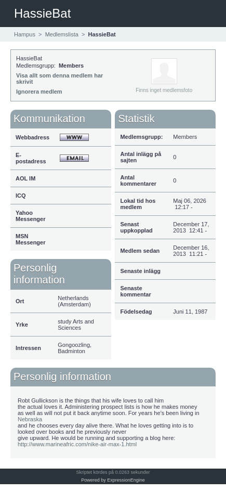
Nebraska (30, 419)
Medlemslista (61, 34)
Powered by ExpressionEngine (113, 480)
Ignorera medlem (39, 91)
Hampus (24, 34)
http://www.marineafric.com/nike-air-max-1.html (77, 444)
